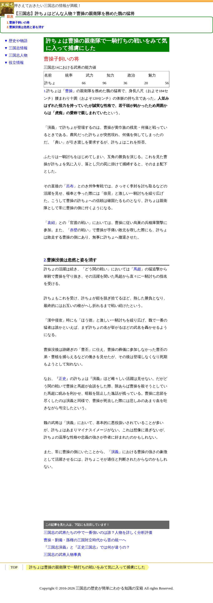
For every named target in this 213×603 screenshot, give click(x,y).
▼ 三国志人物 (15, 55)
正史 (62, 379)
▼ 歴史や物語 (15, 41)
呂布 (70, 186)
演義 (115, 452)
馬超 (137, 269)
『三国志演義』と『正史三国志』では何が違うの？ (87, 547)
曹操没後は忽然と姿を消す (26, 27)
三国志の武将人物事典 (62, 554)
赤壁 (73, 230)
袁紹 (51, 223)
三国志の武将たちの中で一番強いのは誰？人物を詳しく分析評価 (98, 532)
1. (45, 91)
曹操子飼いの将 (19, 22)
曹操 (69, 91)
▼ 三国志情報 (15, 48)
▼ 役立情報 (14, 63)
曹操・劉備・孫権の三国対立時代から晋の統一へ (85, 540)
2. (45, 260)
